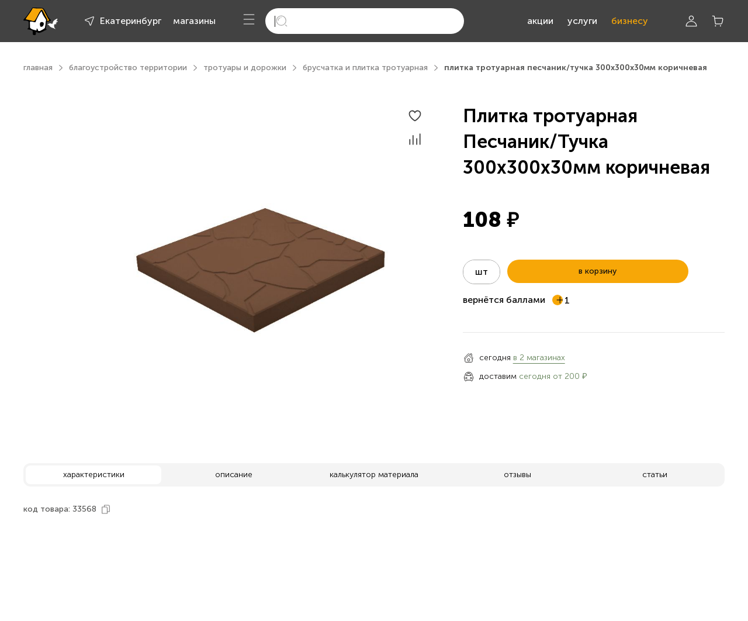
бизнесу (629, 20)
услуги (582, 20)
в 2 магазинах (539, 358)
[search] (364, 21)
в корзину (598, 271)
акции (540, 20)
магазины (194, 20)
